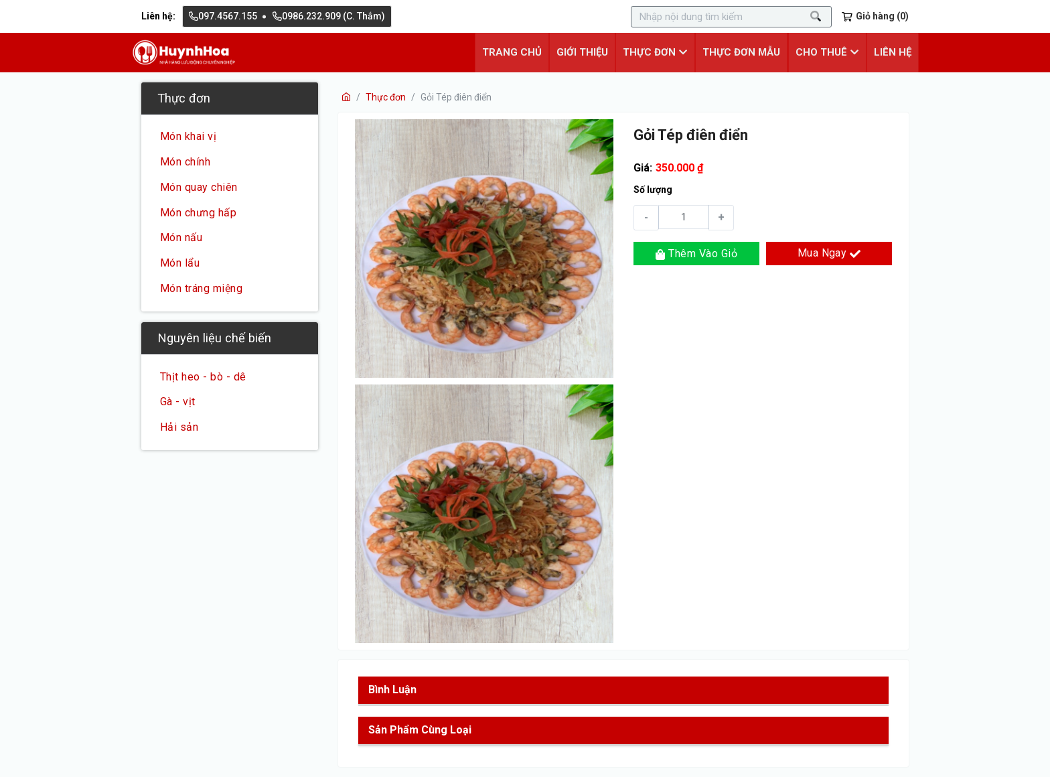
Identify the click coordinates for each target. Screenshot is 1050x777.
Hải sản (179, 427)
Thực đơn (183, 97)
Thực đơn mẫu (745, 52)
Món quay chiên (199, 187)
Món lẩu (180, 263)
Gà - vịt (178, 401)
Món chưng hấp (198, 212)
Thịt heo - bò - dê (203, 376)
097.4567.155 (223, 16)
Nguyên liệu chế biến (214, 337)
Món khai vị (188, 136)
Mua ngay (829, 252)
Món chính (185, 161)
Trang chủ (520, 52)
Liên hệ (893, 52)
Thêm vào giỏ (696, 252)
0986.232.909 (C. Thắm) (329, 16)
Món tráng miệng (201, 287)
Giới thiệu (589, 52)
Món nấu (181, 237)
